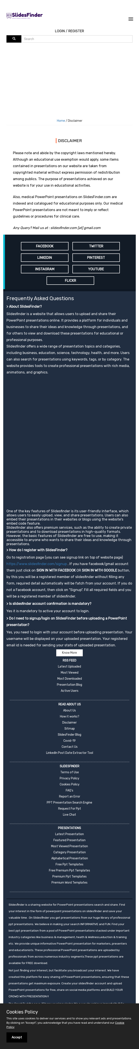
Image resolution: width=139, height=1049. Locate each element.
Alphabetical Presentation (69, 858)
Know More (69, 653)
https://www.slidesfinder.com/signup (36, 564)
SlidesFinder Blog (69, 735)
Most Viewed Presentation (69, 846)
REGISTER (76, 31)
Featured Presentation (69, 840)
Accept (17, 1037)
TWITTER (96, 246)
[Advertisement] (72, 75)
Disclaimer (69, 722)
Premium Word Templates (69, 882)
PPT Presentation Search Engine (69, 802)
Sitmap (69, 728)
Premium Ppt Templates (69, 876)
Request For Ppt (69, 808)
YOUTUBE (96, 269)
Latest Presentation (69, 834)
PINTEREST (96, 258)
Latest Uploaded (69, 666)
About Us (69, 710)
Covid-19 (69, 741)
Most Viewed (69, 672)
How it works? (69, 716)
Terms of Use (69, 772)
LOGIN (60, 31)
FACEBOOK (44, 246)
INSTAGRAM (44, 269)
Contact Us (70, 747)
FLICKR (70, 281)
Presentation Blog (69, 685)
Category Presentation (69, 852)
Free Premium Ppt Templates (69, 870)
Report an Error (69, 796)
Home (61, 121)
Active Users (69, 691)
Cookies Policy (70, 784)
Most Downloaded (69, 679)
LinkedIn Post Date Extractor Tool (69, 753)
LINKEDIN (44, 258)
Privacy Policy (69, 778)
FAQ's (69, 790)
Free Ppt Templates (69, 864)
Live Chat (69, 815)
